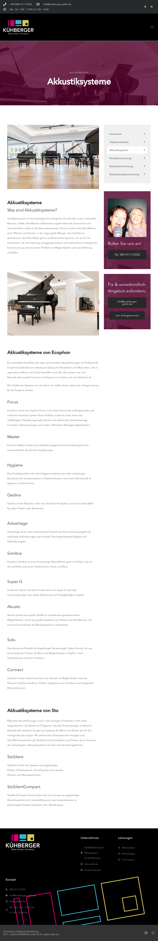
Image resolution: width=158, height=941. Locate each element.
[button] (152, 27)
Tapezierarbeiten (119, 142)
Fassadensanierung (120, 158)
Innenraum (116, 133)
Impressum (9, 931)
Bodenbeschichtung (121, 166)
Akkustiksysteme (119, 150)
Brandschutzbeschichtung (124, 174)
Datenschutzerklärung (27, 931)
